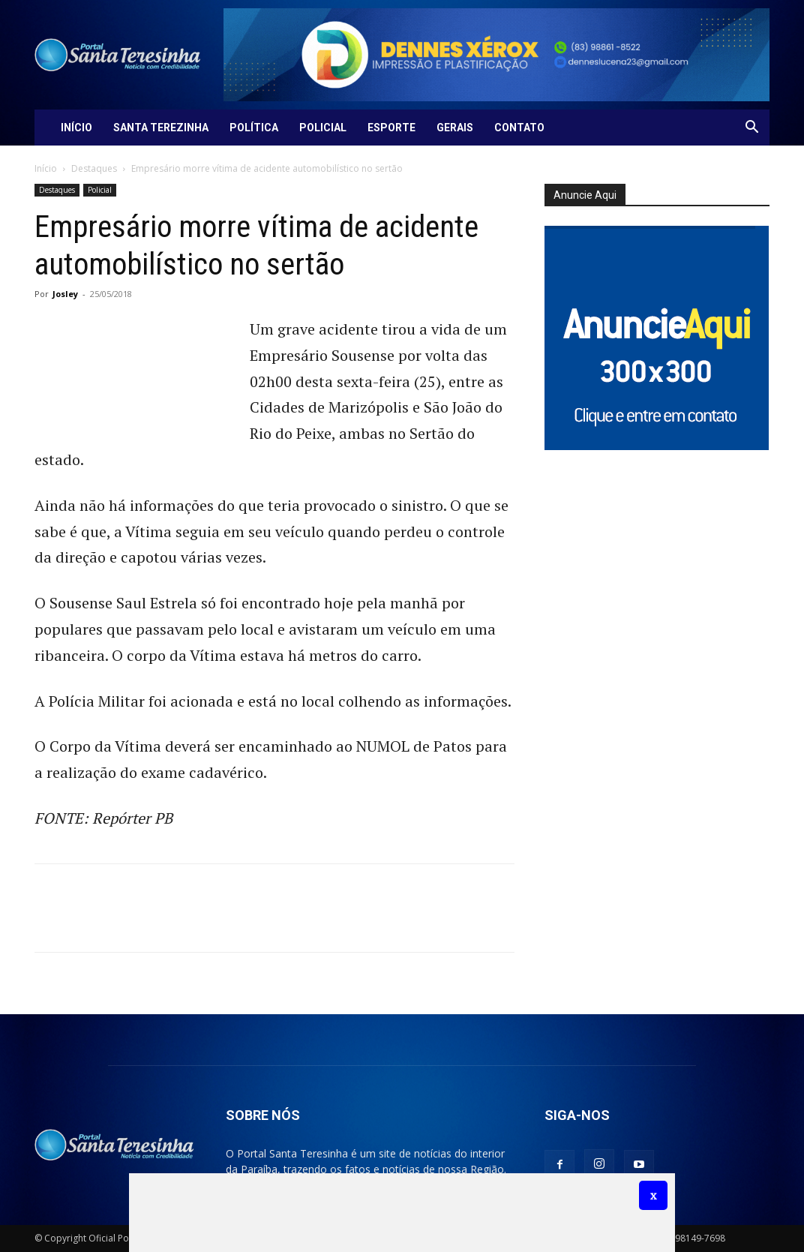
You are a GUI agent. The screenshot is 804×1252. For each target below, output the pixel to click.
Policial (322, 128)
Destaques (94, 168)
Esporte (392, 128)
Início (76, 128)
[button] (752, 129)
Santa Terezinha (160, 128)
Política (254, 128)
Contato (519, 128)
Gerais (454, 128)
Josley (65, 293)
